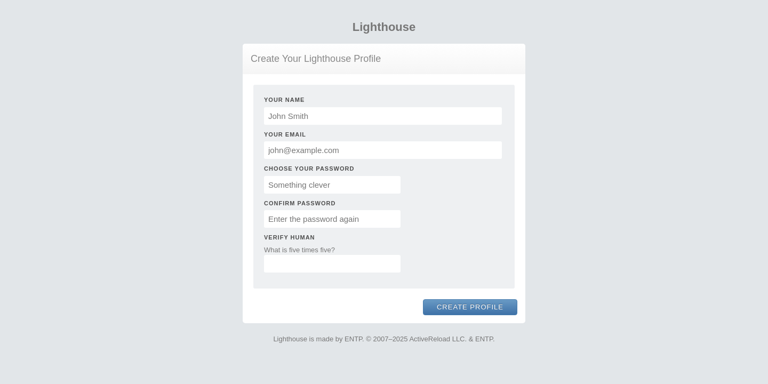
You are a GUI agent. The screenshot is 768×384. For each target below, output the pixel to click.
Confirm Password (299, 203)
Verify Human (289, 237)
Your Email (285, 134)
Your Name (284, 100)
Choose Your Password (309, 168)
